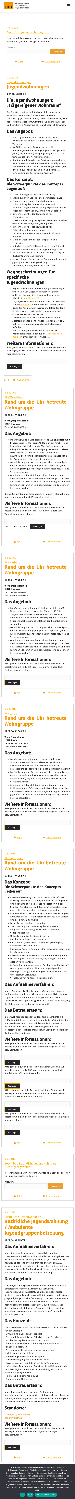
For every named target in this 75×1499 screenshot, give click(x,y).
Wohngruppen (13, 858)
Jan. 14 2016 (12, 77)
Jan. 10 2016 (10, 709)
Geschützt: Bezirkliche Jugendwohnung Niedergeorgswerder (30, 1165)
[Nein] (71, 1481)
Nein (30, 1495)
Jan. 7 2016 (9, 1159)
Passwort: (28, 50)
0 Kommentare (52, 61)
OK (22, 1495)
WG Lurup (10, 713)
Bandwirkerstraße (13, 1418)
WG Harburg (12, 562)
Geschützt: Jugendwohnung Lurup (29, 32)
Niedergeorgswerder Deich (17, 1414)
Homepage (25, 304)
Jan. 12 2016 (10, 558)
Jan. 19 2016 (12, 28)
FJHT (20, 61)
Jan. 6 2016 (9, 1212)
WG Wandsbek (13, 397)
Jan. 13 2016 (10, 393)
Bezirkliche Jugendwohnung (22, 1217)
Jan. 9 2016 (9, 853)
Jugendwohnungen (19, 82)
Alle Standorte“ (31, 298)
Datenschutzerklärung (45, 1495)
